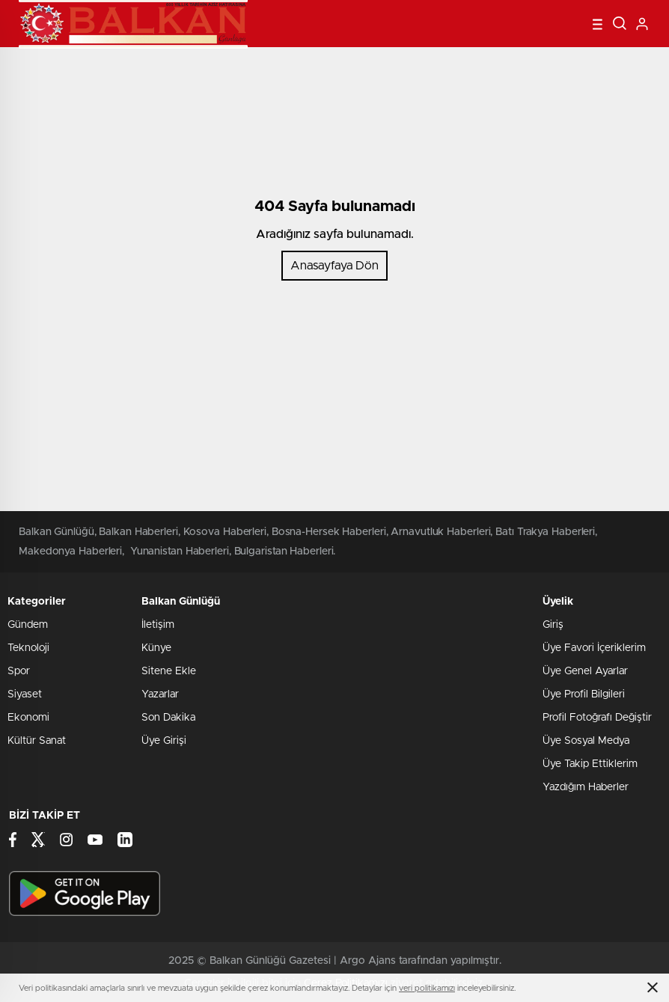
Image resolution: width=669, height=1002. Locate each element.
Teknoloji (28, 648)
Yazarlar (160, 694)
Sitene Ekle (168, 671)
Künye (156, 648)
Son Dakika (168, 717)
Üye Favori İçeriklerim (594, 648)
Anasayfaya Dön (334, 266)
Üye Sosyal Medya (586, 741)
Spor (18, 671)
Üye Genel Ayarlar (585, 671)
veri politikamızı (427, 988)
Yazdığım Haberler (586, 787)
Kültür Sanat (36, 741)
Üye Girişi (163, 741)
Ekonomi (28, 717)
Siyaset (24, 694)
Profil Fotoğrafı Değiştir (597, 717)
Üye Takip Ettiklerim (590, 764)
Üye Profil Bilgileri (584, 694)
